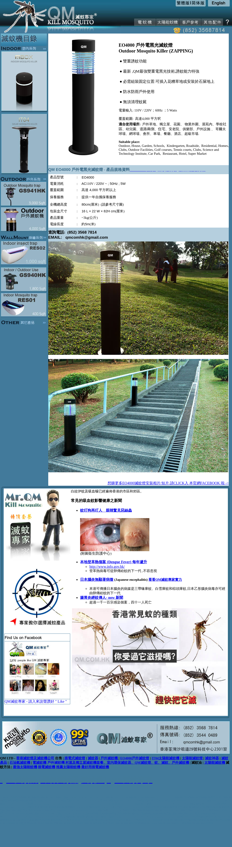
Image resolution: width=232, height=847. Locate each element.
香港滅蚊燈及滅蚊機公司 (35, 758)
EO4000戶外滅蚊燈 (134, 758)
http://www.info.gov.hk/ (107, 567)
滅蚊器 (93, 758)
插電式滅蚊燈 (74, 758)
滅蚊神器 (212, 758)
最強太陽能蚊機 (25, 767)
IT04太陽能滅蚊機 (165, 758)
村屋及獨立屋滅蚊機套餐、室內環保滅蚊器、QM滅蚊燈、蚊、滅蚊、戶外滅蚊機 (127, 762)
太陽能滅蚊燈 (192, 758)
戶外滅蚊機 (109, 758)
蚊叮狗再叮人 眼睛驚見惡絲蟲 (106, 510)
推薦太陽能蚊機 (68, 767)
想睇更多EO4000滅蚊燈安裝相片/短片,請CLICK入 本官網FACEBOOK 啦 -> (168, 483)
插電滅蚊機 (46, 767)
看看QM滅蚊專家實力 (165, 579)
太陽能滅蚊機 (214, 762)
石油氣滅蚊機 (19, 762)
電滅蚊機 (39, 762)
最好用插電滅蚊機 (95, 767)
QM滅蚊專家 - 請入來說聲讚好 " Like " (36, 701)
